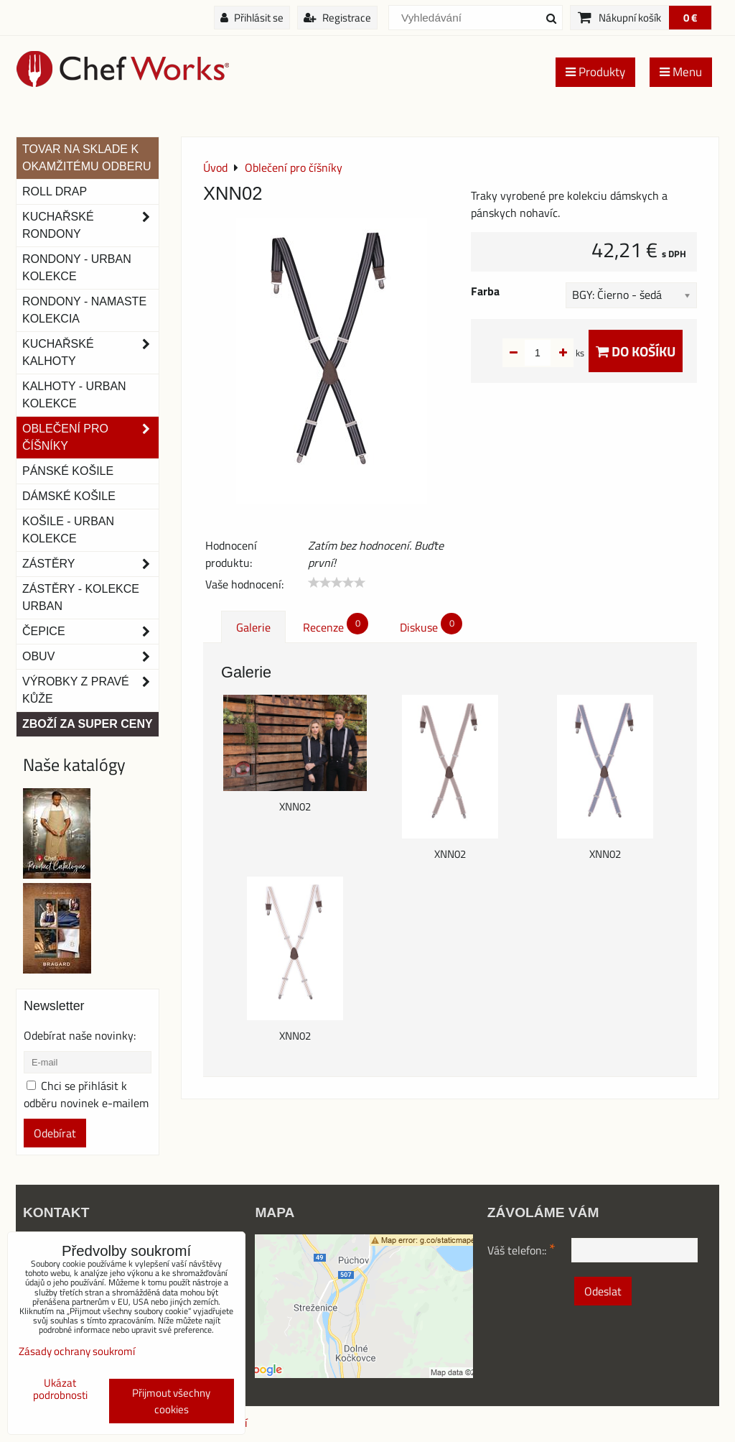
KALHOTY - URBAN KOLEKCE (74, 395)
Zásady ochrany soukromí (77, 1351)
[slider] (336, 582)
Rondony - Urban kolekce (76, 267)
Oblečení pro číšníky (90, 437)
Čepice (90, 631)
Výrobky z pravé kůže (90, 690)
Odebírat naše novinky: (80, 1035)
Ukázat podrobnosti (60, 1389)
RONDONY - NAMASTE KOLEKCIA (84, 310)
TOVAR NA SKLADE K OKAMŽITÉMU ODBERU (86, 157)
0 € (690, 17)
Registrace (337, 17)
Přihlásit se (252, 17)
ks (557, 353)
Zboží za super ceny (87, 724)
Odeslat (603, 1291)
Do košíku (635, 351)
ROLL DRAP (54, 191)
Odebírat (55, 1133)
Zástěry (90, 564)
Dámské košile (69, 496)
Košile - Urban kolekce (68, 530)
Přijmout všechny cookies (171, 1401)
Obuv (90, 656)
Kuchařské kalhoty (90, 353)
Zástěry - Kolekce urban (80, 597)
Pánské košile (67, 471)
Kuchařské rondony (90, 225)
